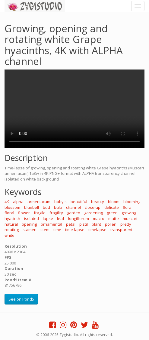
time (57, 229)
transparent (121, 229)
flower (24, 212)
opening (29, 224)
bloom (113, 201)
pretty (125, 224)
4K (7, 201)
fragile (40, 212)
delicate (111, 207)
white (9, 235)
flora (127, 207)
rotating (12, 229)
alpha (18, 201)
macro (98, 218)
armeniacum (38, 201)
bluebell (31, 207)
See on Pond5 (21, 299)
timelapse (97, 229)
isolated (31, 218)
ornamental (51, 224)
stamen (29, 229)
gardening (93, 212)
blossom (12, 207)
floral (9, 212)
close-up (92, 207)
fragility (56, 212)
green (112, 212)
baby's (60, 201)
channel (73, 207)
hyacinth (12, 218)
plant (96, 224)
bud (46, 207)
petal (70, 224)
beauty (97, 201)
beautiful (79, 201)
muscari (130, 218)
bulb (58, 207)
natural (11, 224)
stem (44, 229)
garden (73, 212)
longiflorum (78, 218)
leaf (60, 218)
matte (113, 218)
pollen (110, 224)
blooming (131, 201)
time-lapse (74, 229)
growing (129, 212)
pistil (83, 224)
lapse (48, 218)
